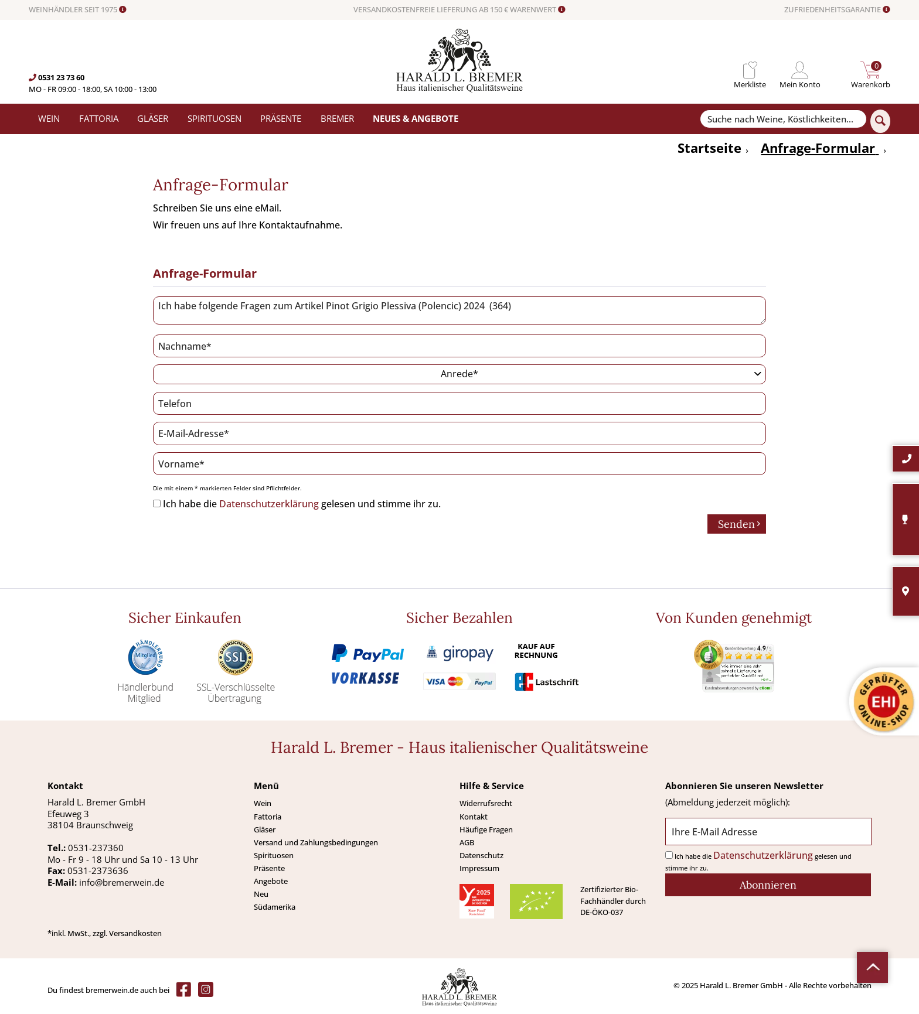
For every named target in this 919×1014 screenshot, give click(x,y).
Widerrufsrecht (486, 803)
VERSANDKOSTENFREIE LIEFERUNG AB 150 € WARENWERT (459, 10)
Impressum (479, 868)
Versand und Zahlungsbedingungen (316, 842)
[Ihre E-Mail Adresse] (768, 831)
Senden (739, 524)
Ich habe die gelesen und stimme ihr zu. (302, 503)
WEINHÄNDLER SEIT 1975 (78, 10)
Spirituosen (274, 855)
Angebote (271, 881)
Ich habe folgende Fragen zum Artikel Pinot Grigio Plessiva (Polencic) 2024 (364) (459, 310)
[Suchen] (880, 121)
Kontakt (474, 816)
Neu (261, 894)
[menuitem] (750, 70)
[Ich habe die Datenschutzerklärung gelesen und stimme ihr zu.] (157, 503)
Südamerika (274, 907)
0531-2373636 (97, 870)
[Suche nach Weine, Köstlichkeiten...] (783, 119)
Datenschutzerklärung (269, 503)
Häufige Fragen (486, 829)
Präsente (269, 868)
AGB (467, 842)
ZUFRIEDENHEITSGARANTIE (837, 10)
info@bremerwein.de (121, 882)
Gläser (264, 829)
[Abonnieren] (768, 884)
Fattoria (267, 816)
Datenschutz (481, 855)
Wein (262, 803)
